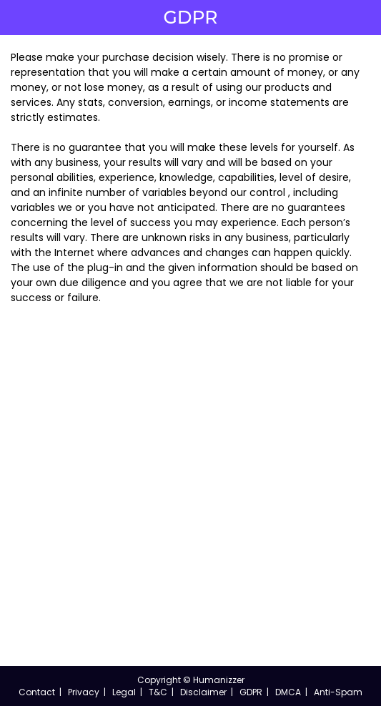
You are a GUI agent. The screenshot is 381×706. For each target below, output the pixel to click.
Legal (124, 692)
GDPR (250, 692)
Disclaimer (203, 692)
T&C (158, 692)
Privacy (83, 692)
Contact (37, 692)
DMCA (288, 692)
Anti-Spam (338, 692)
